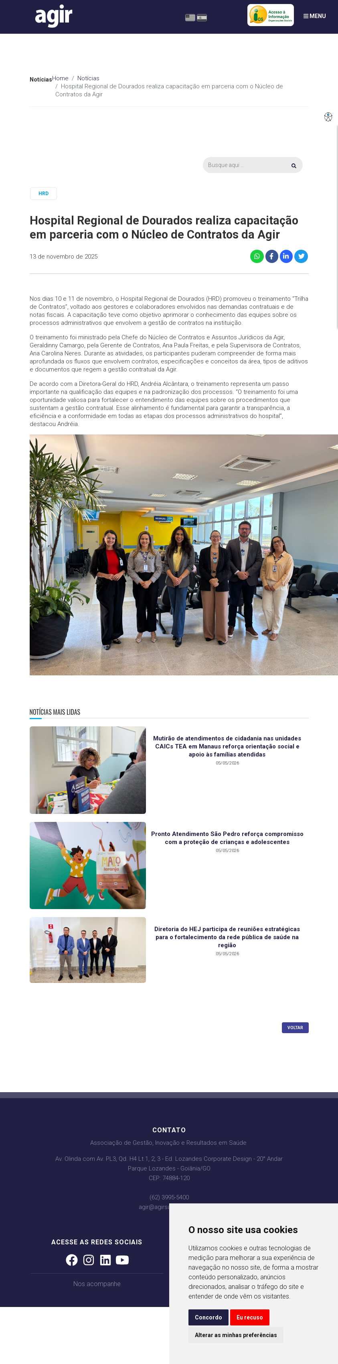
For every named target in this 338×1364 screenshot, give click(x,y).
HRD (43, 193)
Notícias (88, 78)
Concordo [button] (208, 1317)
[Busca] (252, 165)
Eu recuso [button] (250, 1317)
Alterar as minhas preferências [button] (236, 1335)
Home (60, 78)
